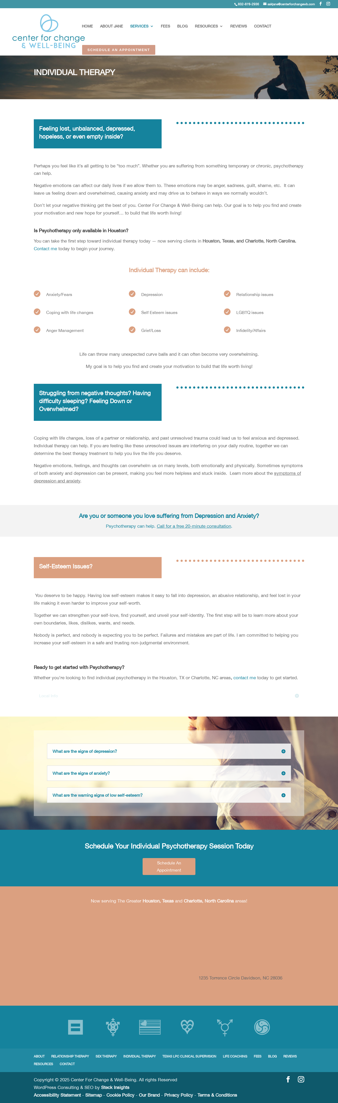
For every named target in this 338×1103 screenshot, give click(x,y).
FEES (165, 26)
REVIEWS (238, 26)
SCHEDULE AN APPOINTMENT (118, 50)
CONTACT (262, 26)
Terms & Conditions (217, 1095)
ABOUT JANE (111, 26)
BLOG (182, 26)
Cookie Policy (120, 1095)
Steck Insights (115, 1087)
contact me (244, 677)
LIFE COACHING (235, 1056)
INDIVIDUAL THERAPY (139, 1056)
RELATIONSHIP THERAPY (70, 1056)
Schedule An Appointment (169, 866)
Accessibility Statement (57, 1095)
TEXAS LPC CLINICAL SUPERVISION (189, 1056)
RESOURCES (206, 26)
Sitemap (93, 1095)
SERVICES (139, 26)
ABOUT (39, 1056)
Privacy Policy (178, 1095)
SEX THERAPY (106, 1056)
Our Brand (149, 1095)
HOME (87, 26)
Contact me (45, 248)
